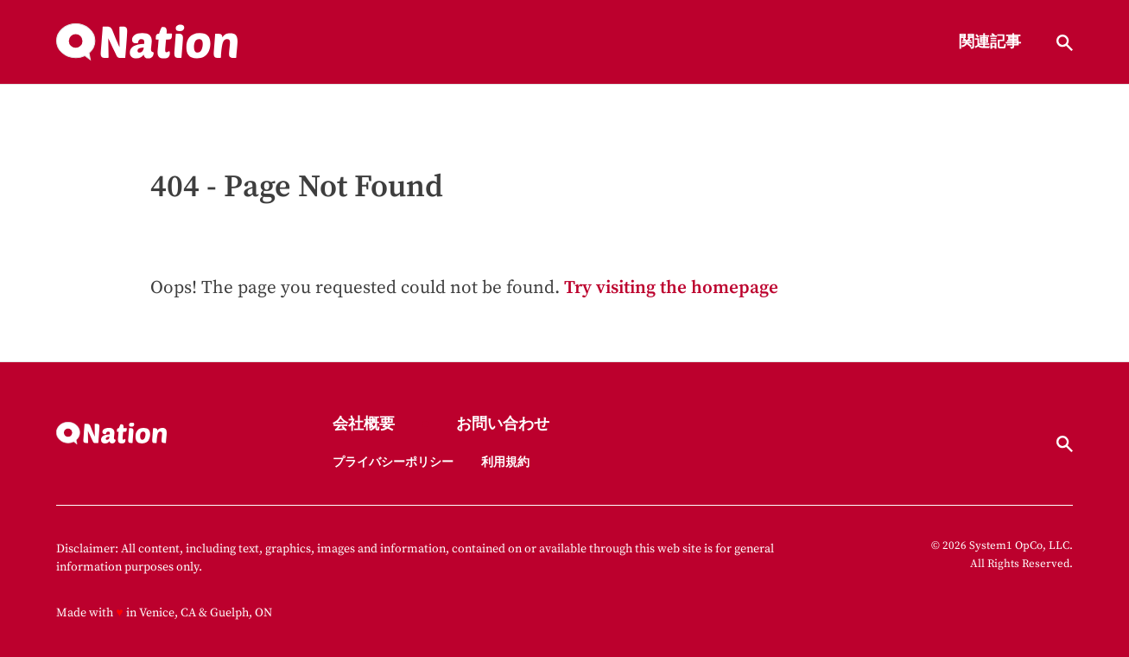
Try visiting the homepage (671, 288)
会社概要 (364, 425)
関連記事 (990, 43)
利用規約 (505, 462)
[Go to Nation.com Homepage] (147, 42)
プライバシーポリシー (393, 462)
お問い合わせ (502, 425)
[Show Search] (1064, 43)
